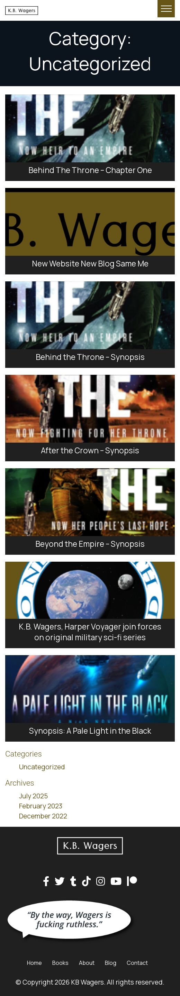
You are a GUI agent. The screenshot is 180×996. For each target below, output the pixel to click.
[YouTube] (116, 882)
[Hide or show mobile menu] (166, 8)
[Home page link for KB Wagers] (60, 10)
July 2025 (33, 795)
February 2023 (40, 806)
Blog (110, 963)
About (86, 963)
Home (34, 963)
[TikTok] (86, 882)
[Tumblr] (73, 882)
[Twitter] (60, 882)
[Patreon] (132, 882)
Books (60, 963)
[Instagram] (100, 882)
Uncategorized (42, 766)
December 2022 (43, 816)
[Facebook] (46, 882)
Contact (137, 963)
